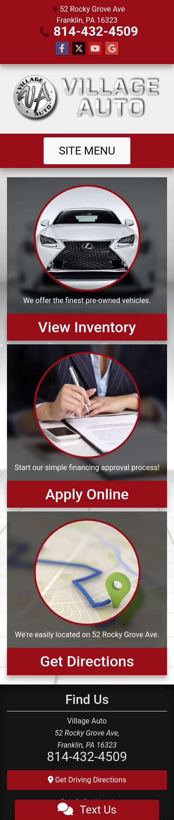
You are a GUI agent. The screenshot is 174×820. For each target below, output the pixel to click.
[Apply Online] (87, 426)
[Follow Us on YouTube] (95, 49)
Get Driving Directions (87, 779)
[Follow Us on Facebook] (62, 49)
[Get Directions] (87, 593)
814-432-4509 (95, 31)
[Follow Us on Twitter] (78, 49)
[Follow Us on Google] (111, 49)
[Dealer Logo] (87, 98)
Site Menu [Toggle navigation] (87, 150)
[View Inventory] (87, 259)
